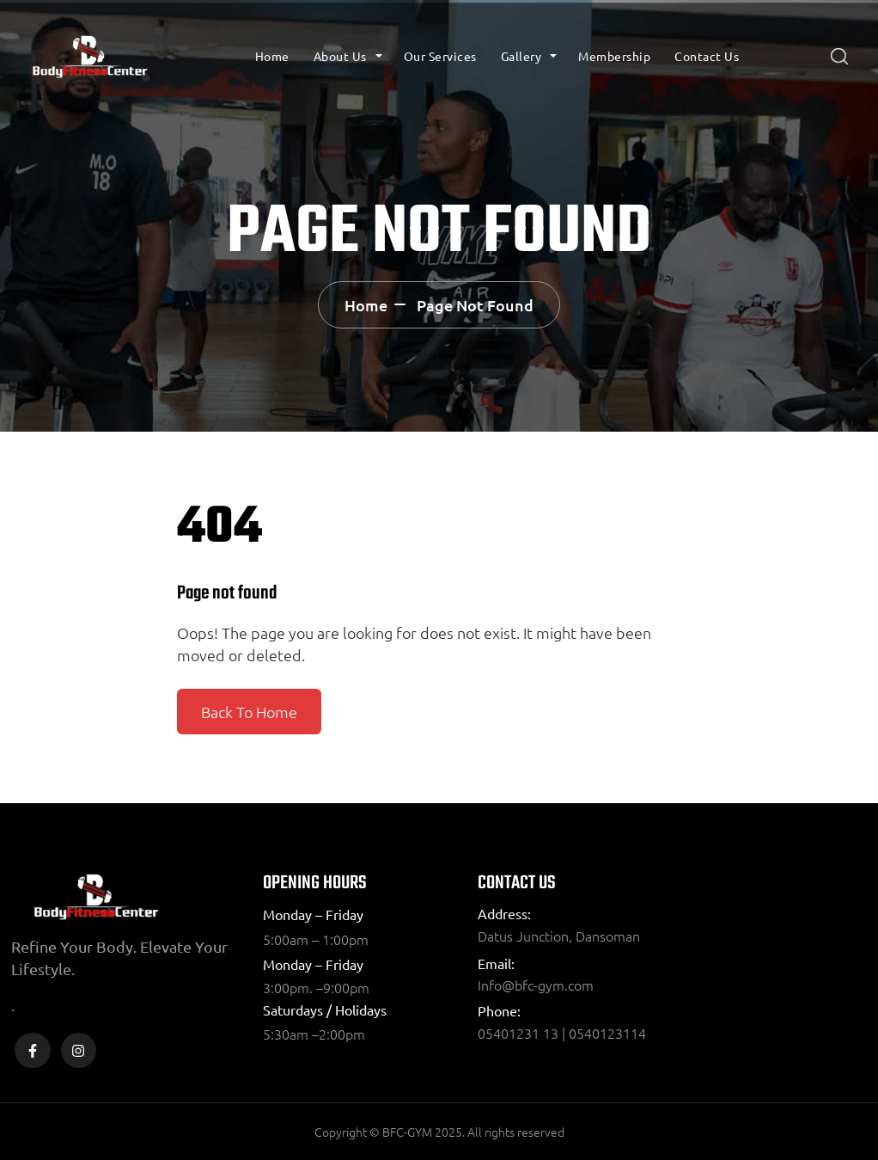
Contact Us (706, 56)
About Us (340, 56)
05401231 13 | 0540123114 (562, 1032)
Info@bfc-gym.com (536, 984)
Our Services (440, 56)
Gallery (521, 56)
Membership (614, 56)
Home (272, 56)
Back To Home (249, 711)
